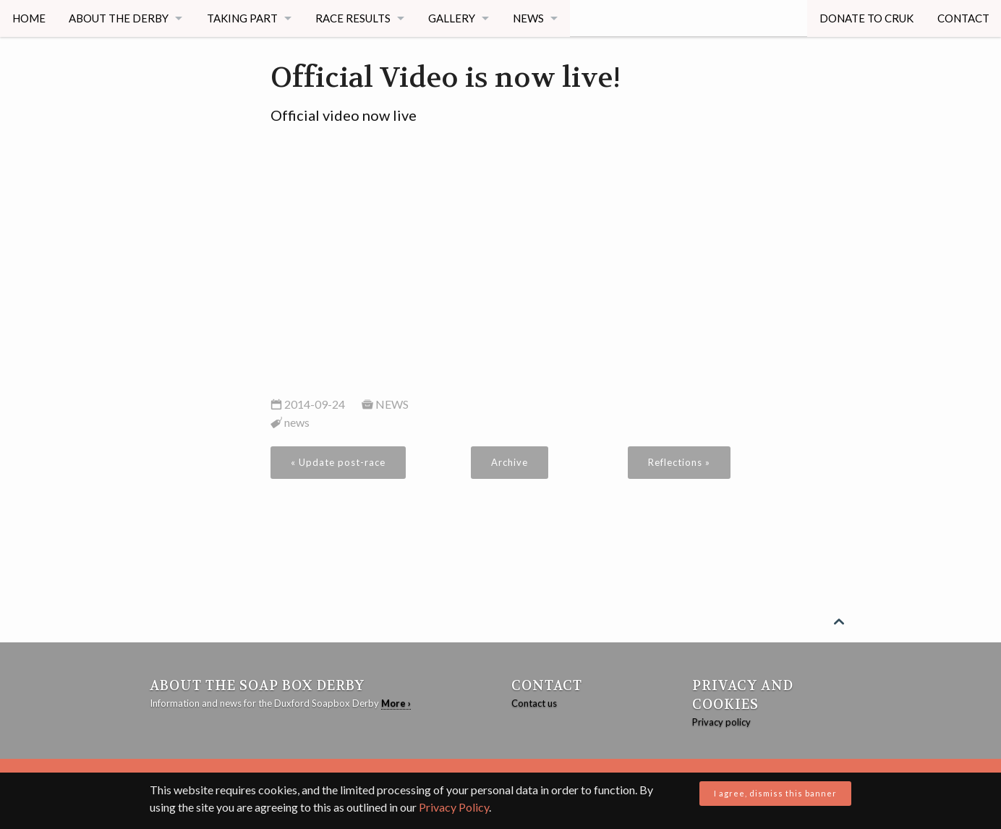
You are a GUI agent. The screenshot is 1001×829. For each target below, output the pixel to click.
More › (396, 703)
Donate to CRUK (866, 18)
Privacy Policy (454, 807)
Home (29, 18)
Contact (963, 18)
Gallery (454, 18)
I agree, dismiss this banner (775, 793)
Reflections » (679, 462)
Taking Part (243, 18)
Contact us (534, 703)
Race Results (355, 18)
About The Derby (119, 18)
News (532, 18)
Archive (509, 462)
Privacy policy (721, 722)
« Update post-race (338, 462)
